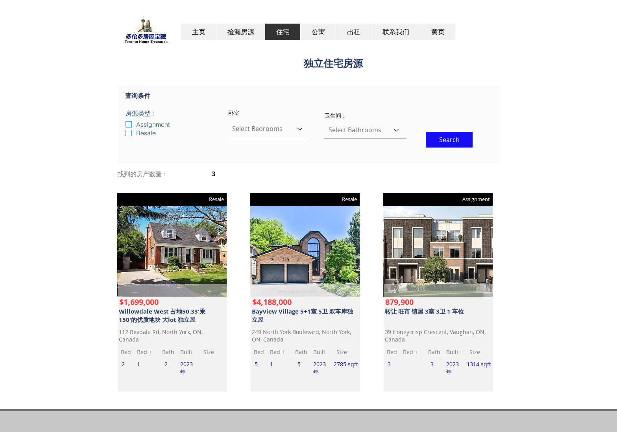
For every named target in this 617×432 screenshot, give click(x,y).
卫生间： (336, 115)
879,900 (399, 302)
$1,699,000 (139, 302)
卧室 (233, 113)
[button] (449, 140)
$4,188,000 (272, 302)
